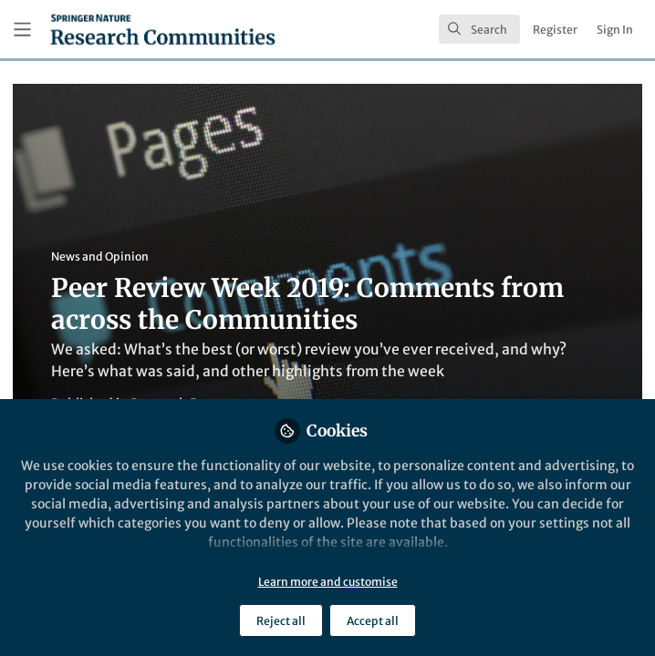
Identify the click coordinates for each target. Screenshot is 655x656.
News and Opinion (100, 256)
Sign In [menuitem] (615, 29)
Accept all (373, 621)
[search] (479, 29)
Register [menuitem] (555, 29)
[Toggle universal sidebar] (22, 29)
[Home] (163, 29)
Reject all (281, 621)
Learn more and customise (328, 582)
